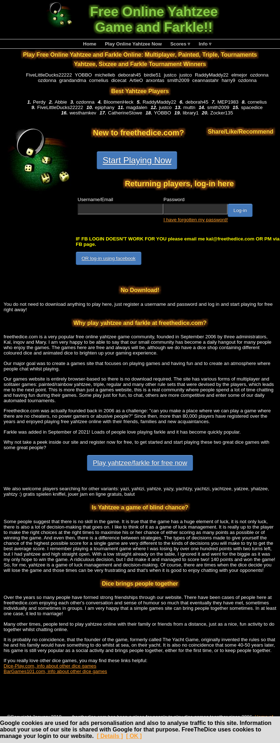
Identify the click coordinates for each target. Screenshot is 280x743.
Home (89, 44)
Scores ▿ (180, 44)
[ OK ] (134, 736)
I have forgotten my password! (195, 219)
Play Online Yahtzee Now (133, 44)
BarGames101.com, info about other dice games (55, 671)
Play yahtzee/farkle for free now (140, 462)
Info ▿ (205, 44)
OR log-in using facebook (109, 258)
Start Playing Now (136, 160)
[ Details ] (110, 736)
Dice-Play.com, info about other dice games (50, 666)
